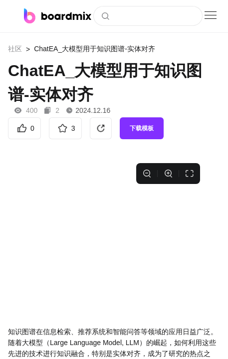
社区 (15, 49)
